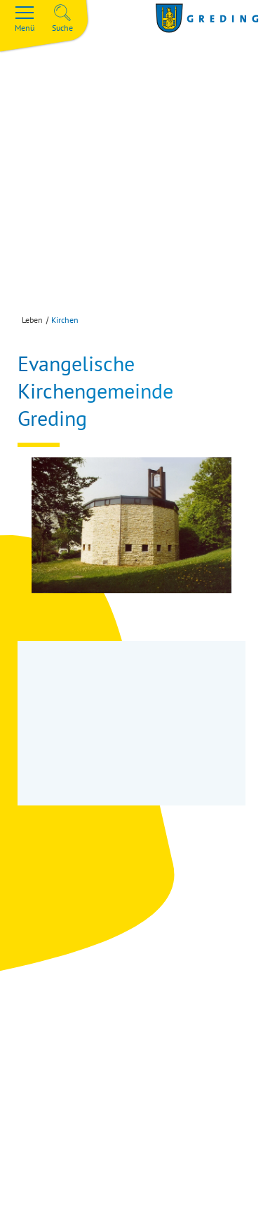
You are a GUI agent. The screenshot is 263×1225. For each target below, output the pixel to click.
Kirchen (65, 319)
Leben (32, 319)
